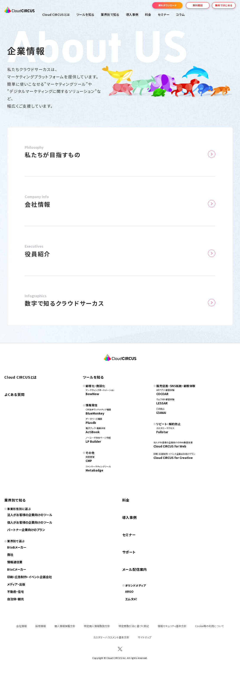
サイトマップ (144, 637)
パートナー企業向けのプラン (26, 530)
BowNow (92, 394)
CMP (89, 460)
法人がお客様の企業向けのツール (29, 515)
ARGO (129, 591)
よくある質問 (14, 394)
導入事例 (132, 14)
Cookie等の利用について (209, 626)
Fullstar (162, 432)
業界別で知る (110, 14)
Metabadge (94, 470)
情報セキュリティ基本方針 (172, 626)
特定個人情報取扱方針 (97, 626)
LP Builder (93, 441)
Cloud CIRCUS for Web (169, 446)
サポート (129, 552)
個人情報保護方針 (64, 626)
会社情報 (21, 626)
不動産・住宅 (15, 591)
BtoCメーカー (16, 569)
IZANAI (161, 412)
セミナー (129, 534)
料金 (148, 14)
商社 (10, 554)
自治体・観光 (15, 599)
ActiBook (93, 432)
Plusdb (91, 422)
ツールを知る (85, 14)
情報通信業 (14, 562)
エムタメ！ (131, 599)
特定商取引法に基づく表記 (134, 626)
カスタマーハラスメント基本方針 (111, 637)
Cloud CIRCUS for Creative (173, 457)
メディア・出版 (16, 584)
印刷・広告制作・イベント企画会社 (29, 577)
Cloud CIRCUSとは (56, 14)
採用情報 (40, 626)
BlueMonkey (95, 413)
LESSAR (162, 403)
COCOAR (162, 394)
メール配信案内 (134, 569)
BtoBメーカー (16, 547)
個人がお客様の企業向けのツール (29, 522)
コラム (180, 14)
